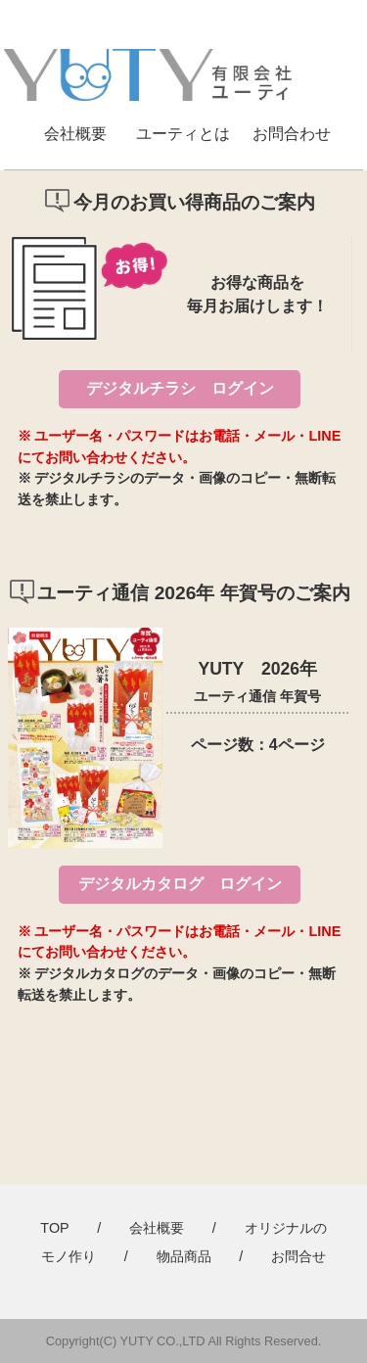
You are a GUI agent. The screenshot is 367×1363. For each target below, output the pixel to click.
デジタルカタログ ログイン (180, 883)
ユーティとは (183, 133)
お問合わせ (291, 133)
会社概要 (75, 133)
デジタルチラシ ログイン (180, 388)
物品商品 (184, 1256)
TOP (54, 1228)
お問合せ (298, 1256)
